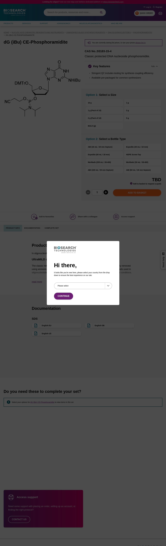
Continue (63, 296)
